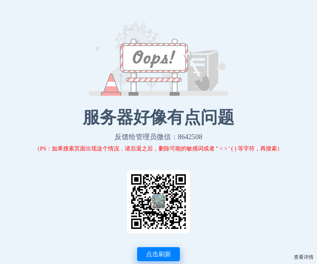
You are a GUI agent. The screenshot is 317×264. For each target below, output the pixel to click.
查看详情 (303, 257)
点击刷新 (158, 254)
